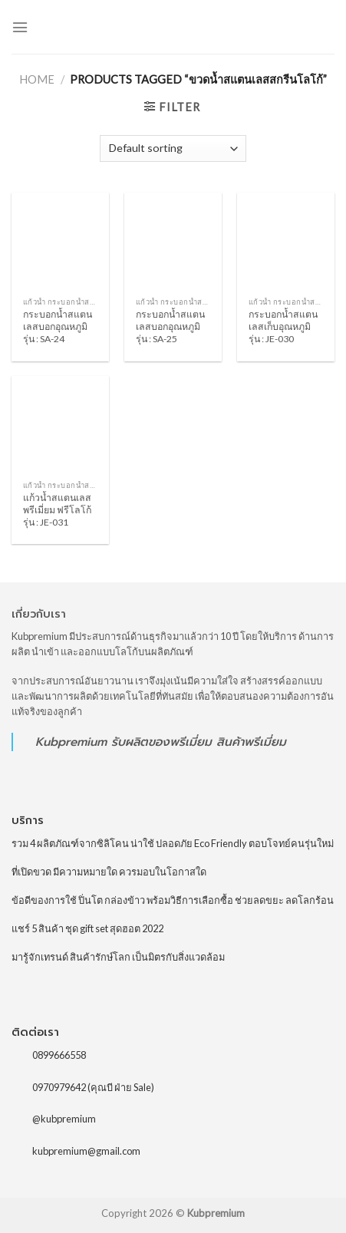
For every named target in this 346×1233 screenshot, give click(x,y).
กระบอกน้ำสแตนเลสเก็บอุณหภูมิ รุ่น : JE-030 (283, 326)
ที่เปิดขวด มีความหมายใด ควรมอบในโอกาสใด (109, 871)
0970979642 (59, 1087)
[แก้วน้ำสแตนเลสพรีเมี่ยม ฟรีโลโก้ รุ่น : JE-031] (60, 424)
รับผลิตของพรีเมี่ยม (161, 741)
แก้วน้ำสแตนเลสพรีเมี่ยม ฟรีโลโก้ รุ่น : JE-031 (57, 510)
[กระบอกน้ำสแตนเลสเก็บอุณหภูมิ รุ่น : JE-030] (285, 241)
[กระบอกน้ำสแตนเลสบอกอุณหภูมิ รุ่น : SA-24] (60, 241)
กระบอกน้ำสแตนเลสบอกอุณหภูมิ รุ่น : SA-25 (170, 326)
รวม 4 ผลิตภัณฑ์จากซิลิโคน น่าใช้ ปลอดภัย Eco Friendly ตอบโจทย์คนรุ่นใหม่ (173, 843)
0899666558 (59, 1055)
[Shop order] (172, 148)
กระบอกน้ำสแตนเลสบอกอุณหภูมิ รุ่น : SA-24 (57, 326)
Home (36, 79)
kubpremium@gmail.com (86, 1151)
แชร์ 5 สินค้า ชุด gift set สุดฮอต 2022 (87, 928)
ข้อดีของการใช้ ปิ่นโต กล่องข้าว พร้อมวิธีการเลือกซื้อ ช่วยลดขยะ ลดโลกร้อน (173, 900)
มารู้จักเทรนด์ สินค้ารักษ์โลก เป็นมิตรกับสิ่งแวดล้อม (118, 957)
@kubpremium (64, 1119)
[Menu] (20, 27)
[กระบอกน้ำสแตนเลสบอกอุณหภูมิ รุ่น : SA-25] (173, 241)
